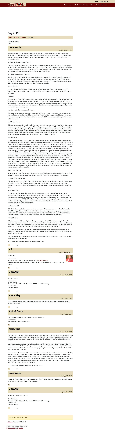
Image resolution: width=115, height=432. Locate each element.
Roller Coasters (78, 5)
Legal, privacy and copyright (12, 428)
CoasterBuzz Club (98, 5)
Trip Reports (22, 37)
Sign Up (106, 1)
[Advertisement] (57, 19)
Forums (70, 5)
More (105, 5)
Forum (96, 1)
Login (101, 1)
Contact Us (21, 428)
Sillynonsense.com (42, 260)
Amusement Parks (87, 5)
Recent (10, 37)
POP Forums (10, 422)
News (65, 5)
